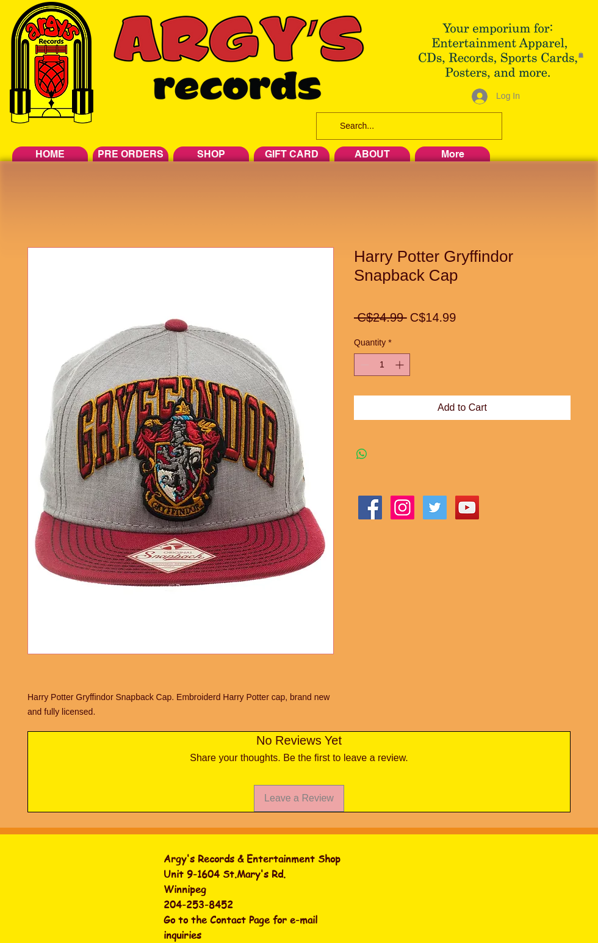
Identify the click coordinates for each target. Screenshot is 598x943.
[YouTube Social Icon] (467, 507)
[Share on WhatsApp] (362, 454)
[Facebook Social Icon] (370, 507)
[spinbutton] (382, 364)
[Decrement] (363, 364)
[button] (580, 55)
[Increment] (400, 364)
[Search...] (408, 126)
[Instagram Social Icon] (402, 507)
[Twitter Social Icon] (435, 507)
